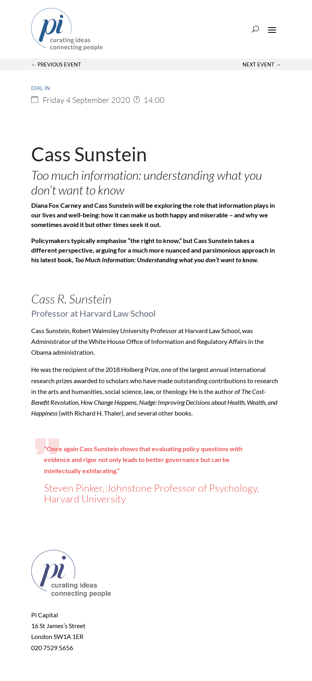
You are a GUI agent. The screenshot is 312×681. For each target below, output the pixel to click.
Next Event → (261, 64)
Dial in (40, 88)
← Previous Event (56, 64)
